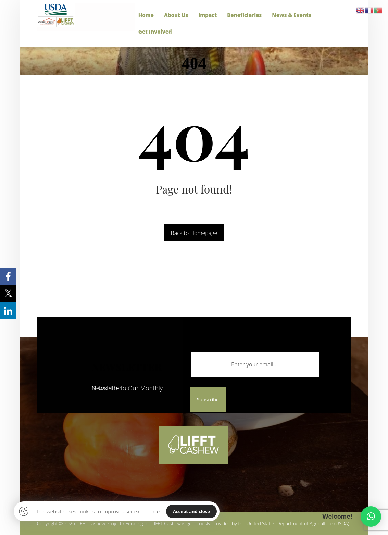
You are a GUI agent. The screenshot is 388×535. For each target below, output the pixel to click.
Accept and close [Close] (191, 511)
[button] (371, 516)
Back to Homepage (194, 233)
